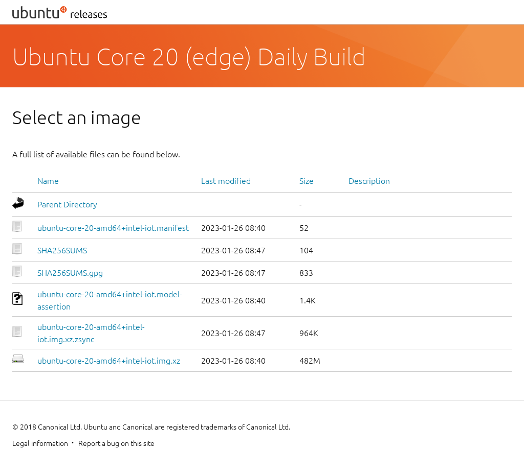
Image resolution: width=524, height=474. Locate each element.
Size (306, 180)
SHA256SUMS (62, 250)
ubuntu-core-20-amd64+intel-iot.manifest (113, 227)
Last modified (226, 180)
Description (369, 180)
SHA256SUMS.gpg (70, 272)
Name (48, 180)
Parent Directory (67, 204)
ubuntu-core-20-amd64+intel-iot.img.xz (108, 360)
